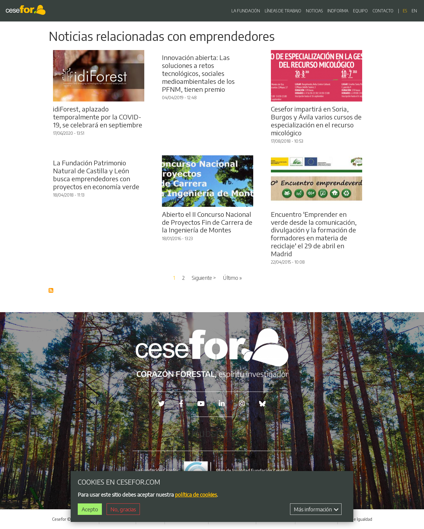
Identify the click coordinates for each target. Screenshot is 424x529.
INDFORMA (337, 10)
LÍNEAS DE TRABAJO (283, 10)
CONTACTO (382, 10)
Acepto (90, 510)
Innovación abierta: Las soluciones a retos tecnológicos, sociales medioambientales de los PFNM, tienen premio (198, 73)
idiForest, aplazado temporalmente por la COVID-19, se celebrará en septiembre (97, 117)
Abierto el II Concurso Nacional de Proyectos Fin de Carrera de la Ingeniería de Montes (207, 222)
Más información (316, 510)
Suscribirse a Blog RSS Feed (51, 290)
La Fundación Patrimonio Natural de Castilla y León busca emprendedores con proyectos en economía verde (96, 175)
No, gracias (123, 510)
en (414, 10)
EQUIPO (360, 10)
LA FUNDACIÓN (245, 10)
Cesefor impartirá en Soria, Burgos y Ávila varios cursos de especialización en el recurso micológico (316, 121)
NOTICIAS (314, 10)
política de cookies (196, 495)
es (405, 10)
